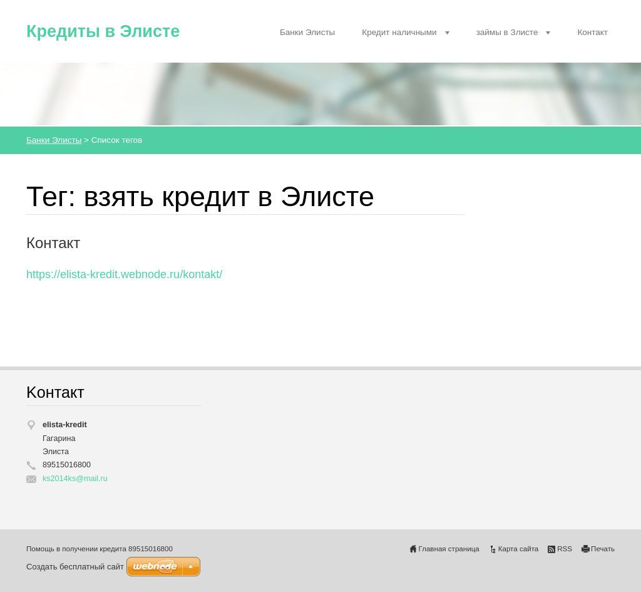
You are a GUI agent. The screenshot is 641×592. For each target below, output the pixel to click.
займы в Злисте (507, 32)
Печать (603, 549)
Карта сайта (518, 549)
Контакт (592, 32)
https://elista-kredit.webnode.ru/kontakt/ (124, 274)
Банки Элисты (307, 32)
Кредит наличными (399, 32)
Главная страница (449, 549)
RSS (564, 549)
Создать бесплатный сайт (75, 566)
